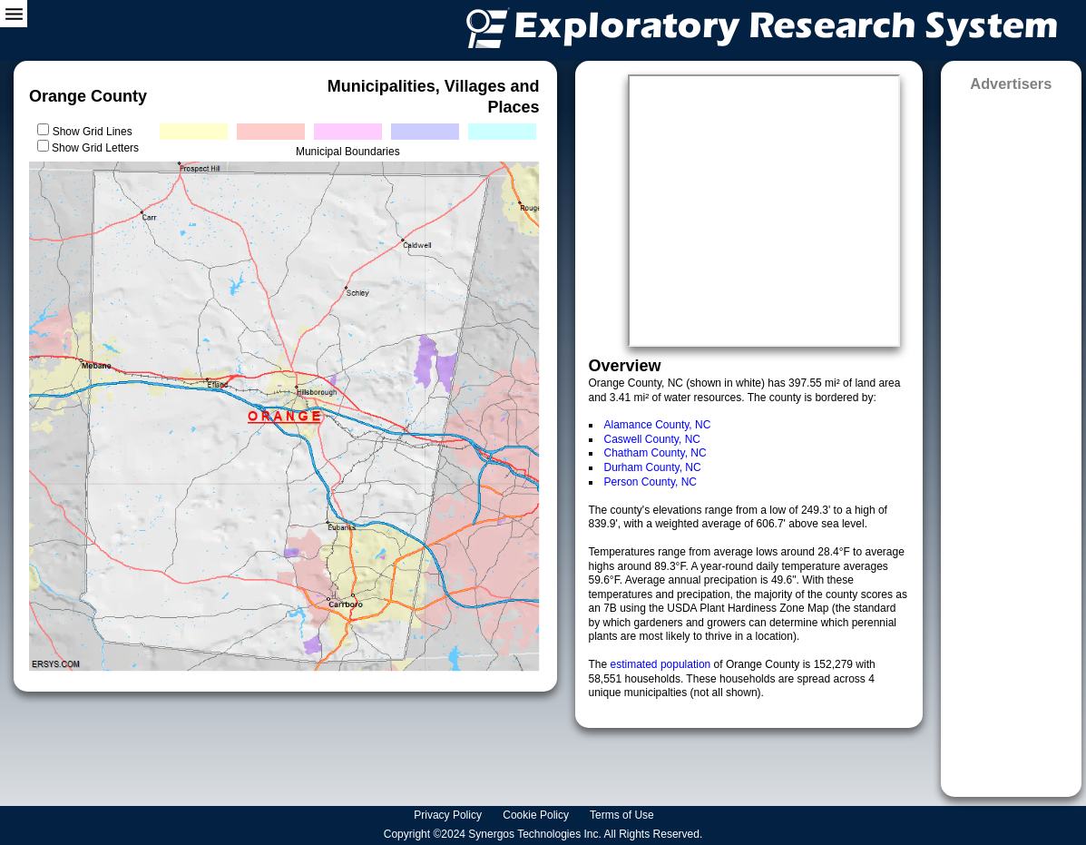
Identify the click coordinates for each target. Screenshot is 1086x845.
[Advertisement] (1011, 438)
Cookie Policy (537, 815)
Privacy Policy (449, 815)
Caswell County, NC (652, 439)
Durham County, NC (652, 467)
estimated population (662, 664)
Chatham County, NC (655, 453)
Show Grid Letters (95, 148)
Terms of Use (623, 815)
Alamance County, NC (657, 424)
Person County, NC (651, 482)
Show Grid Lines (96, 131)
